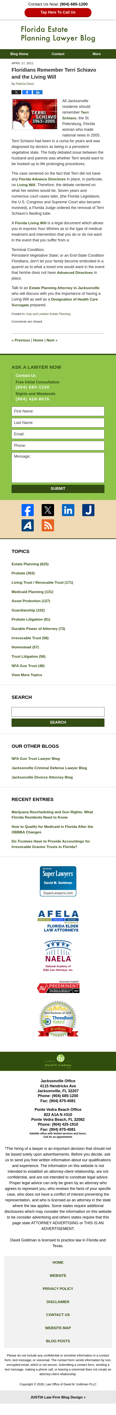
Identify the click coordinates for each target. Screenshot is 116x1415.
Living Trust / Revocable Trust (44, 583)
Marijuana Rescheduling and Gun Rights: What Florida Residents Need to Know (54, 819)
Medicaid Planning (33, 593)
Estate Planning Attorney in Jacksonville (66, 288)
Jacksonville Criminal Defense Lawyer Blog (51, 772)
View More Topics (28, 679)
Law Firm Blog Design (56, 1408)
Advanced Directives (76, 272)
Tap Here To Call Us (58, 12)
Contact (58, 54)
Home (39, 340)
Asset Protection (32, 602)
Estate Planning (31, 564)
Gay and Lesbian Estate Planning (49, 314)
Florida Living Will (31, 223)
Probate (24, 574)
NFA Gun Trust (29, 669)
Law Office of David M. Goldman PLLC (71, 1395)
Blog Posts (57, 1352)
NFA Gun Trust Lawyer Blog (37, 762)
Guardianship (29, 612)
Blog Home (19, 54)
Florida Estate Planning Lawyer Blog (58, 34)
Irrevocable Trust (31, 640)
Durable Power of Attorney (40, 631)
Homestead (26, 650)
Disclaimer (58, 1310)
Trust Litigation (29, 659)
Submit (58, 488)
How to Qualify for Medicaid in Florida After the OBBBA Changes (54, 835)
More (97, 54)
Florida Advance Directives (43, 179)
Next (54, 340)
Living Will (44, 185)
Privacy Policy (58, 1297)
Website (58, 1283)
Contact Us (58, 1324)
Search (58, 726)
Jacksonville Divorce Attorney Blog (44, 782)
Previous (21, 340)
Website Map (58, 1338)
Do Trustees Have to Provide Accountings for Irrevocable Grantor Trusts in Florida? (53, 850)
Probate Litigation (32, 621)
